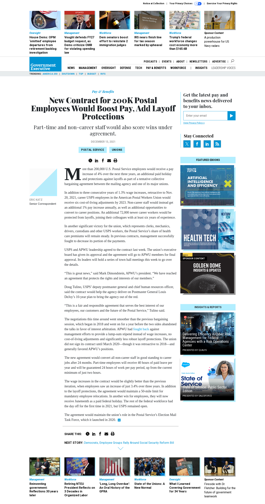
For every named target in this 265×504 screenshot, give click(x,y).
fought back (141, 329)
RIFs (102, 74)
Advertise (219, 61)
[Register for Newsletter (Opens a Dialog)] (231, 115)
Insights (201, 68)
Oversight (108, 68)
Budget (91, 74)
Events (167, 61)
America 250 (50, 74)
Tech (138, 68)
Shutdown (68, 74)
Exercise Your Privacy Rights (222, 3)
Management (88, 68)
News (71, 68)
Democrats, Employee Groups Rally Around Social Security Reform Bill (129, 442)
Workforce (178, 68)
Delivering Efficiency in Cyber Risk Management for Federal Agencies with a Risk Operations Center (207, 339)
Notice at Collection (153, 3)
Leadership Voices (223, 68)
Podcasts (150, 61)
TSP (81, 74)
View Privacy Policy (194, 123)
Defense (125, 68)
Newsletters (198, 61)
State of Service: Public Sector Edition (205, 389)
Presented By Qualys (195, 350)
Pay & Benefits (156, 68)
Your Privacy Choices (185, 3)
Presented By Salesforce (197, 396)
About (180, 61)
